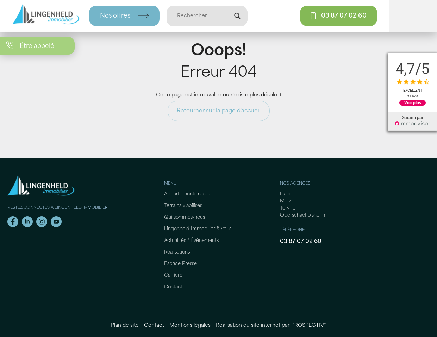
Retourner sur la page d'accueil (219, 111)
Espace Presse (180, 264)
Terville (287, 208)
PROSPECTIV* (308, 325)
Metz (285, 201)
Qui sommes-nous (184, 217)
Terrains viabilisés (183, 206)
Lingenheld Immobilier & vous (197, 229)
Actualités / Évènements (191, 240)
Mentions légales (190, 325)
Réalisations (177, 252)
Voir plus (412, 102)
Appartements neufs (187, 194)
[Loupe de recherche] (237, 16)
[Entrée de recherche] (204, 16)
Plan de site (125, 325)
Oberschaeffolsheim (302, 215)
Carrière (173, 275)
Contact (173, 287)
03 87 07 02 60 (300, 241)
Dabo (286, 194)
